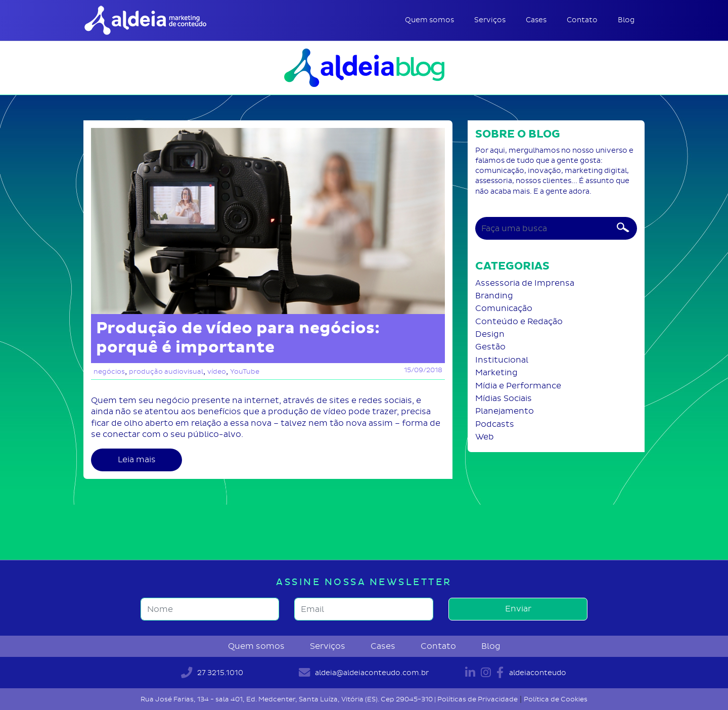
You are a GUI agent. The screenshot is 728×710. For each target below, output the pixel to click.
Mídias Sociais (503, 398)
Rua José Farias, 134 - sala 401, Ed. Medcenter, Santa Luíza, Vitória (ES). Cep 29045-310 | (289, 699)
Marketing (496, 372)
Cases (536, 20)
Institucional (501, 360)
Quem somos (429, 20)
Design (490, 334)
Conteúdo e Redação (519, 321)
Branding (494, 295)
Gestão (490, 346)
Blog (626, 20)
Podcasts (494, 424)
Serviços (490, 20)
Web (484, 436)
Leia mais (137, 459)
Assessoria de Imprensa (524, 283)
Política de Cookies (555, 699)
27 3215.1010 (212, 672)
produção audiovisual (166, 371)
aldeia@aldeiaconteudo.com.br (364, 672)
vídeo (216, 371)
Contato (582, 20)
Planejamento (504, 411)
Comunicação (503, 308)
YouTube (244, 371)
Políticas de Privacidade (477, 699)
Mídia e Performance (518, 385)
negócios (109, 371)
